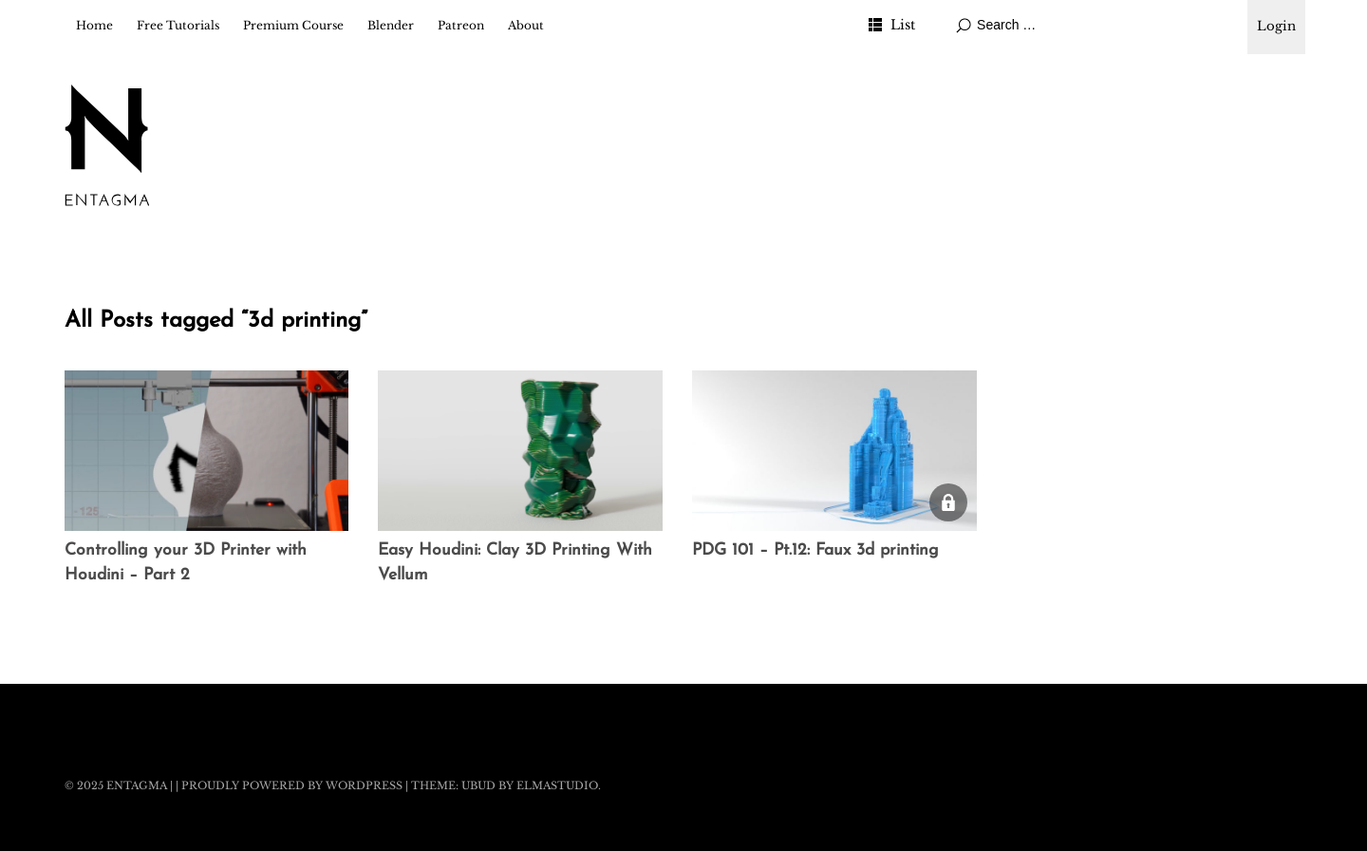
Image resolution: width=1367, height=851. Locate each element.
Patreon (461, 25)
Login (1276, 26)
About (526, 25)
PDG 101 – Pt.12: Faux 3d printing (815, 550)
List (902, 24)
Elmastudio (557, 785)
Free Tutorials (178, 25)
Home (94, 25)
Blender (390, 25)
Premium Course (293, 25)
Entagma (136, 785)
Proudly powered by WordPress (292, 785)
